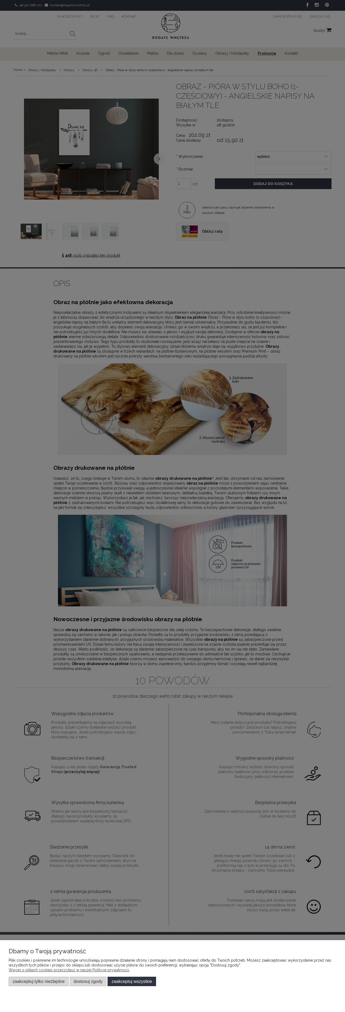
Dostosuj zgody (88, 981)
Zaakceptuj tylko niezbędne (39, 981)
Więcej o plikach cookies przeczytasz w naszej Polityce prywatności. (69, 970)
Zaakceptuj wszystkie (132, 981)
